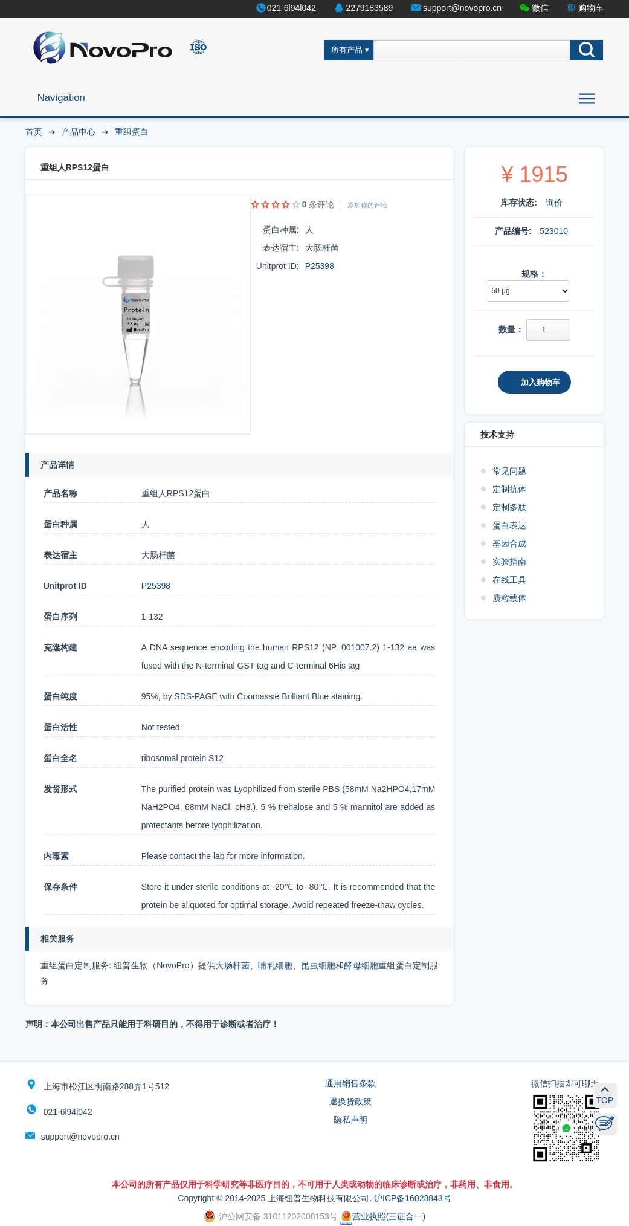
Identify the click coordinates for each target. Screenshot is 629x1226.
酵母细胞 (361, 965)
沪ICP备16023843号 (412, 1198)
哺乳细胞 (275, 965)
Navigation (61, 97)
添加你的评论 (367, 205)
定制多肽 (509, 507)
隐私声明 (350, 1119)
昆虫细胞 (318, 965)
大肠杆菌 (232, 965)
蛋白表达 (509, 525)
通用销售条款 (350, 1083)
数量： (511, 329)
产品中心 (78, 132)
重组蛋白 (132, 132)
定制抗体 (509, 489)
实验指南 (509, 561)
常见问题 (509, 471)
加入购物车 (540, 382)
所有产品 (347, 50)
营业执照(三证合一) (382, 1216)
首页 (33, 132)
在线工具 (509, 580)
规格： (534, 274)
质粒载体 (509, 598)
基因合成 (509, 543)
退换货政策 (350, 1101)
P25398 (319, 266)
